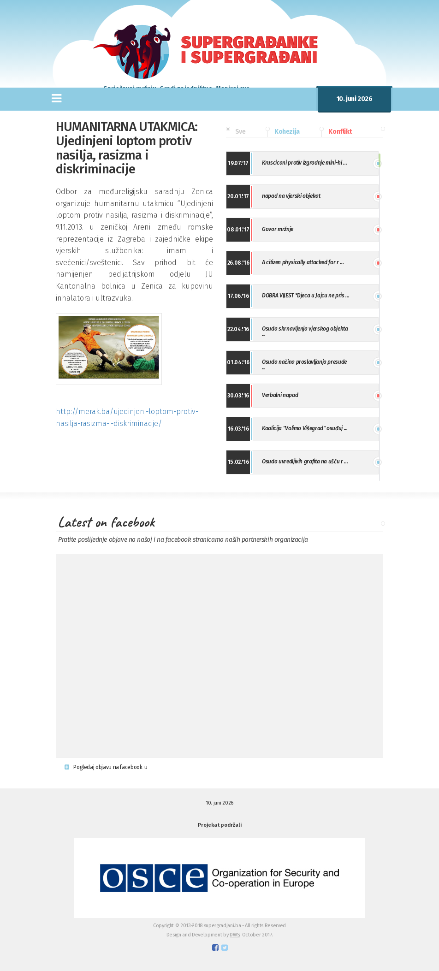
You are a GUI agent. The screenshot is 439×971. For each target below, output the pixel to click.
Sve (235, 132)
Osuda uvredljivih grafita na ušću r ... (305, 461)
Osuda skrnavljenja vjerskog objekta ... (305, 331)
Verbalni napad (280, 395)
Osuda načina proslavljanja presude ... (304, 364)
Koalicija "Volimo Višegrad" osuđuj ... (304, 428)
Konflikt (336, 132)
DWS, (235, 935)
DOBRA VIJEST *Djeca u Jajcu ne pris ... (305, 295)
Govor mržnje (277, 229)
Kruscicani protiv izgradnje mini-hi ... (304, 163)
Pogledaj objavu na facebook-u (106, 767)
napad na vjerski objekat (291, 196)
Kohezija (283, 132)
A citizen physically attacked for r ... (303, 262)
